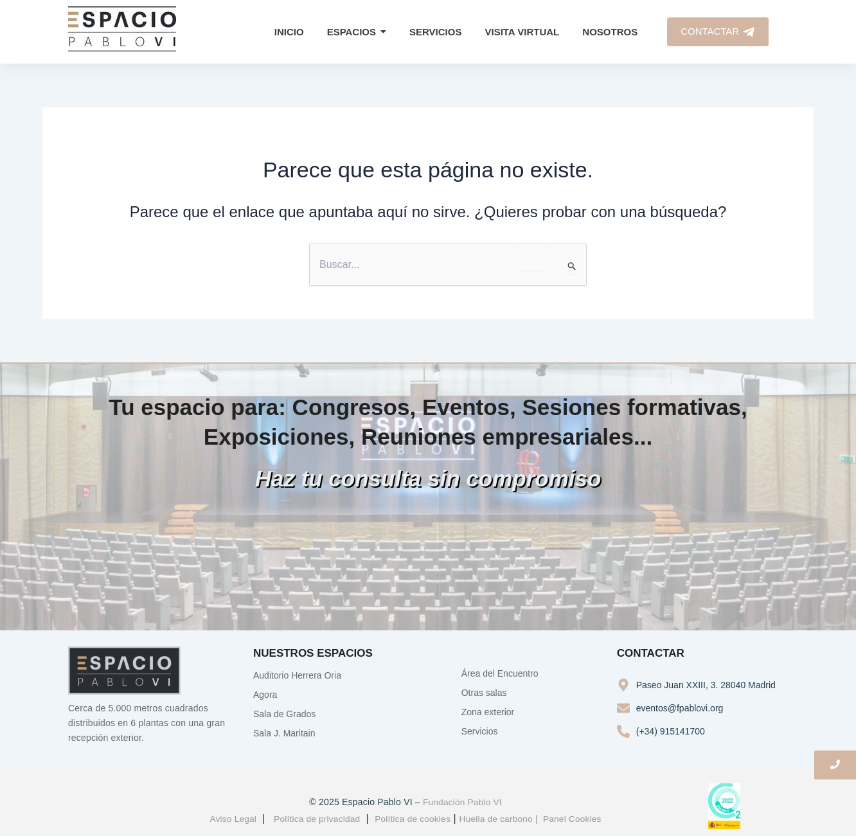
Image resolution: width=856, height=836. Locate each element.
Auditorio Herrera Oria (297, 675)
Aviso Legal (229, 819)
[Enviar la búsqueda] (572, 267)
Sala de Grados (284, 714)
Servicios (479, 731)
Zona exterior (487, 712)
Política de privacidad (315, 819)
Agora (265, 694)
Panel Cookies (575, 819)
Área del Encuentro (500, 673)
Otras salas (484, 693)
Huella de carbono (497, 819)
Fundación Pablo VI (462, 802)
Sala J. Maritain (284, 733)
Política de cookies (413, 819)
